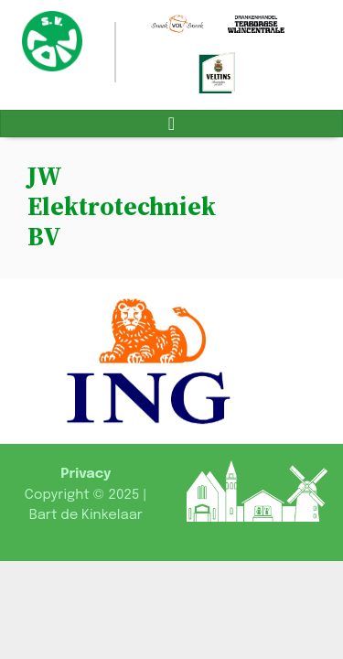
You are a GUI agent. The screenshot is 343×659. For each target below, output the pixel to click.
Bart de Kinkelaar (86, 515)
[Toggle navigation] (171, 123)
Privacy (85, 474)
